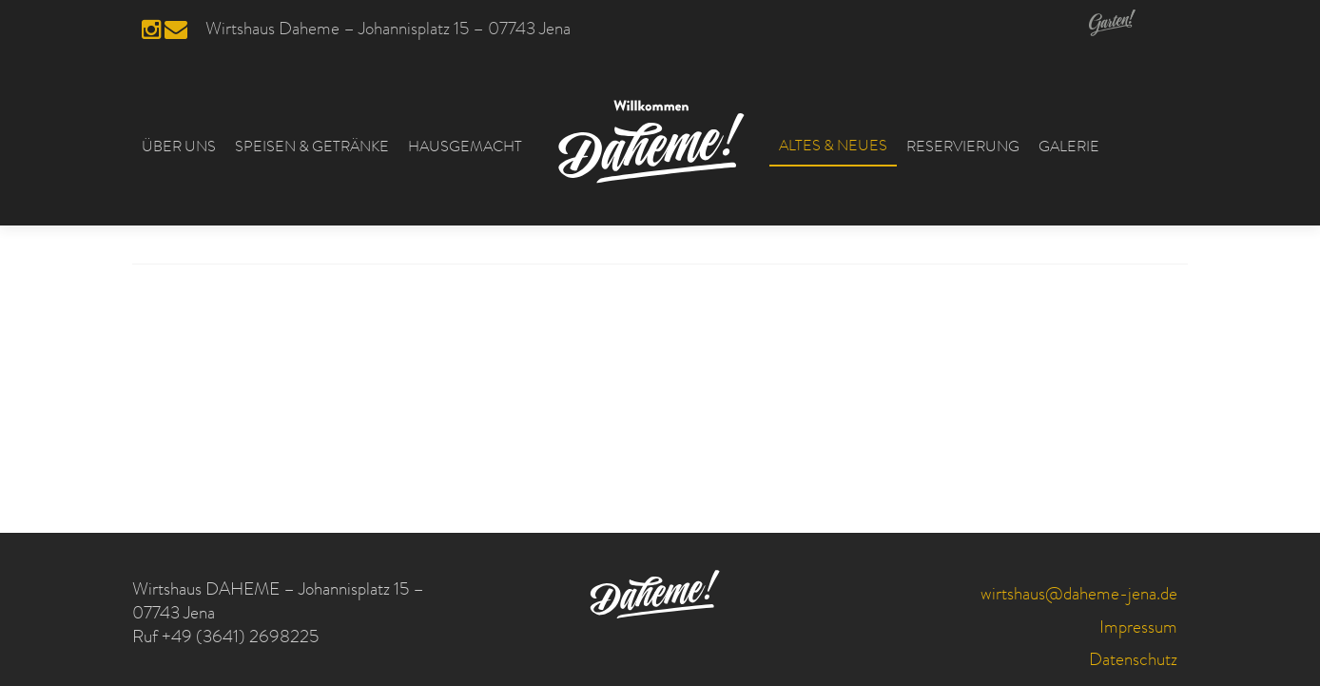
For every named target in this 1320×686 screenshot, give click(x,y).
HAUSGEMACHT (465, 148)
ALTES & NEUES (833, 147)
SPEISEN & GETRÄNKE (312, 148)
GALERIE (1069, 148)
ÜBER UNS (179, 148)
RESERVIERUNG (962, 148)
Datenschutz (1133, 662)
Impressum (1138, 629)
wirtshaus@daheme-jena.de (1078, 596)
